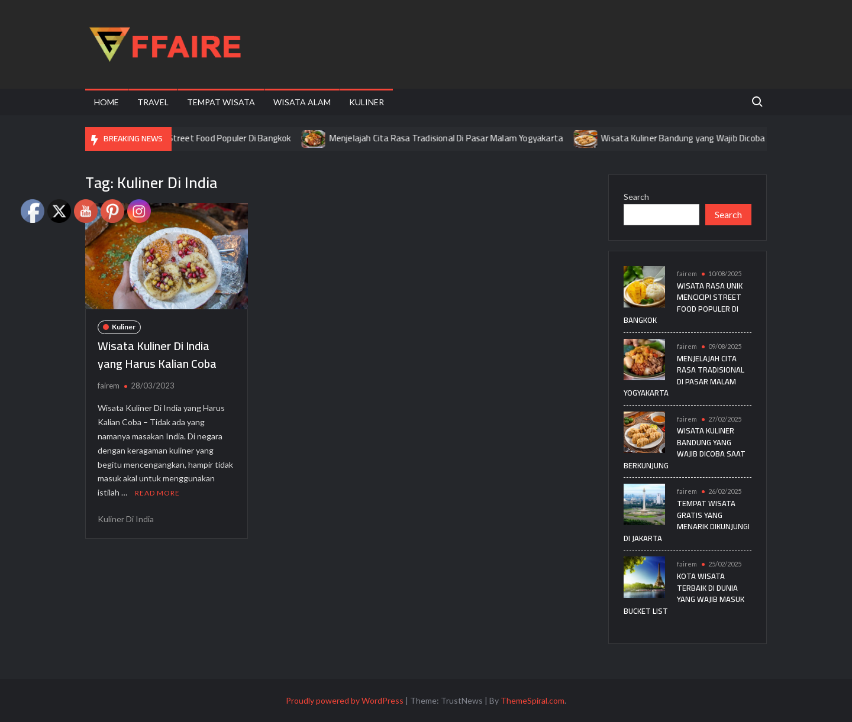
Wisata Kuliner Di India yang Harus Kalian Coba (157, 354)
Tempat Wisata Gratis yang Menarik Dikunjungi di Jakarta (687, 520)
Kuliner (366, 102)
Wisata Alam (302, 102)
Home (106, 102)
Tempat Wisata (221, 102)
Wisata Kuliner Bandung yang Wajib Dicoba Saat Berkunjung (727, 138)
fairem (109, 385)
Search (636, 197)
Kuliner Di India (126, 519)
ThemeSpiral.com (532, 700)
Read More (157, 492)
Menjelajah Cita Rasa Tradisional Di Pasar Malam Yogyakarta (457, 138)
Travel (153, 102)
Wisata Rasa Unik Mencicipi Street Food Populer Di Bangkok (187, 138)
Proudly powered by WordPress (345, 700)
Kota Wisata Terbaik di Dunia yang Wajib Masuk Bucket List (684, 593)
